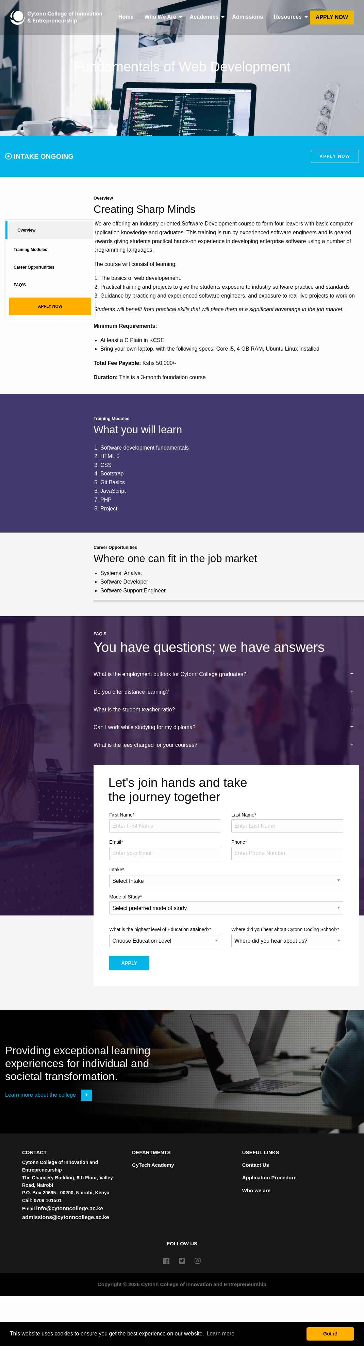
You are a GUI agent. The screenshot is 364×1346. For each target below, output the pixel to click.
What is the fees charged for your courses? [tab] (145, 745)
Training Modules (30, 249)
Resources (288, 17)
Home (125, 17)
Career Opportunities (34, 267)
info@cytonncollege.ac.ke (69, 1208)
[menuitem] (56, 17)
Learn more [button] (220, 1333)
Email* (165, 849)
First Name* (165, 822)
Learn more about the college (48, 1095)
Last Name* (287, 822)
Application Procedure (269, 1177)
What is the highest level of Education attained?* (165, 937)
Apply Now (332, 17)
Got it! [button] (330, 1333)
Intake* (226, 877)
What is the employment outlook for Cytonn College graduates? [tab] (170, 674)
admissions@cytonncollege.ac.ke (65, 1217)
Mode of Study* (226, 904)
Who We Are (160, 17)
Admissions (247, 17)
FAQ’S (20, 285)
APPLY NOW (50, 306)
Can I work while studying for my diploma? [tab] (145, 727)
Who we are (256, 1190)
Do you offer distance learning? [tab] (131, 692)
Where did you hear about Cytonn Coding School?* (287, 937)
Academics (204, 17)
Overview (26, 230)
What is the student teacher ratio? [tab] (134, 709)
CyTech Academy (153, 1165)
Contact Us (255, 1165)
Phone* (287, 849)
